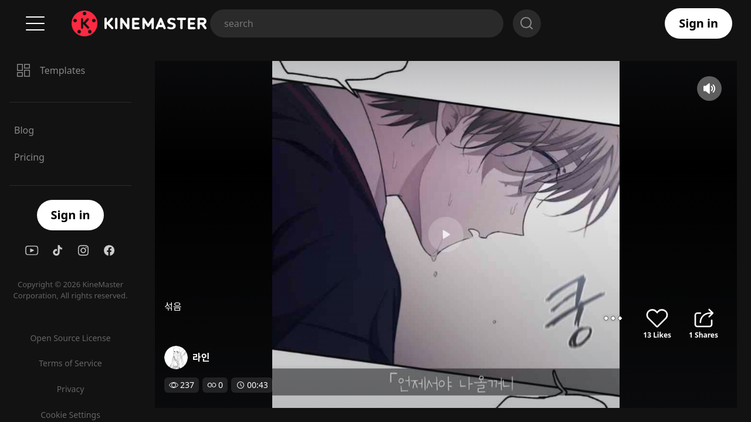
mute (709, 88)
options (613, 318)
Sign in (698, 23)
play (375, 234)
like (657, 318)
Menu (35, 23)
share (703, 318)
